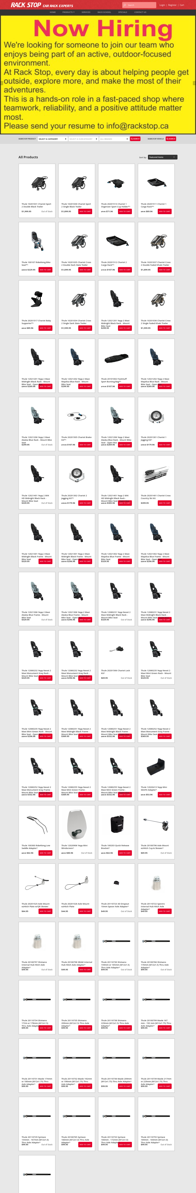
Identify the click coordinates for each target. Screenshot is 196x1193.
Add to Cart (85, 122)
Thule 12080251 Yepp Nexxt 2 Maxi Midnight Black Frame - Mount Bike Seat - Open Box (116, 642)
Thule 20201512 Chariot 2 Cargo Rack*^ (114, 174)
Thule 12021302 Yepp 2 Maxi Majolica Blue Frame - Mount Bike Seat (115, 467)
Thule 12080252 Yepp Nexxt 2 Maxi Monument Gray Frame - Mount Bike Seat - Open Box (36, 700)
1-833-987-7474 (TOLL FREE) (30, 1167)
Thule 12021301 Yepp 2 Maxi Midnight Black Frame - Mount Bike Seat (37, 467)
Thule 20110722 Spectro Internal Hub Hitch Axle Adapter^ (153, 817)
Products (68, 12)
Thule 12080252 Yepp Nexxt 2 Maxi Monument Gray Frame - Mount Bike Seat (156, 642)
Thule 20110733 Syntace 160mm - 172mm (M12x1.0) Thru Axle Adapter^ (114, 1050)
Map (20, 1175)
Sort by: (143, 67)
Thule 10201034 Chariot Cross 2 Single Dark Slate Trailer (76, 232)
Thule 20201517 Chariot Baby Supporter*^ (36, 232)
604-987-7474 (24, 1164)
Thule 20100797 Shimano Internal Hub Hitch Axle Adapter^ (34, 875)
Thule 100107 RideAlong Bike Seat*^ (36, 174)
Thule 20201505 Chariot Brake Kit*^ (76, 349)
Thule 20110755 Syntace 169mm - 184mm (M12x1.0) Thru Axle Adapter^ (154, 1050)
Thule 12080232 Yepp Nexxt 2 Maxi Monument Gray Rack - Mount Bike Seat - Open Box (76, 583)
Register (172, 5)
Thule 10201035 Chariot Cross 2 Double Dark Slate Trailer (76, 174)
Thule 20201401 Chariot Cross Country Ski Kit (156, 407)
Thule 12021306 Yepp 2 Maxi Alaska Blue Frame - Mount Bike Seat (36, 525)
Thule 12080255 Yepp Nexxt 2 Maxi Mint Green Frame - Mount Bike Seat (76, 700)
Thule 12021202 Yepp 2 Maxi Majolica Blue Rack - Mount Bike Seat (75, 292)
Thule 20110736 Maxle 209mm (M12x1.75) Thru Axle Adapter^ (116, 990)
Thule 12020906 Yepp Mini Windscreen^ (74, 757)
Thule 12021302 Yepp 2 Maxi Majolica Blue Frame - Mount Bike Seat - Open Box (155, 467)
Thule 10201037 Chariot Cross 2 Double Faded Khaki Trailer (156, 174)
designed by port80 (170, 1189)
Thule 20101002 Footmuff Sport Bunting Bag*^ (114, 290)
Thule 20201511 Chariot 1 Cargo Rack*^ (153, 115)
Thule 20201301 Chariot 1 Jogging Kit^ (153, 349)
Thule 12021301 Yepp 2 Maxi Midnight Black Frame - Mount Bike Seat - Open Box (76, 467)
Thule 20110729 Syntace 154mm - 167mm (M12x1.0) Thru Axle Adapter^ (35, 1050)
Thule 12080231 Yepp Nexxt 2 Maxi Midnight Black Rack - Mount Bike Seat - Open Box (155, 525)
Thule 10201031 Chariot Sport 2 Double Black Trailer (36, 115)
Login (162, 5)
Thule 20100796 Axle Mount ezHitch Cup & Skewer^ (155, 757)
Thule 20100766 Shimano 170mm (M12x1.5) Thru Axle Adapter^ (155, 875)
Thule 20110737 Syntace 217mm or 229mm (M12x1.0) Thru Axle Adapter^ (36, 1108)
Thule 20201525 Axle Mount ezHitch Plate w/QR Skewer (36, 815)
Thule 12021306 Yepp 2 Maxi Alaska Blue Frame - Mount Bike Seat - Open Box (75, 525)
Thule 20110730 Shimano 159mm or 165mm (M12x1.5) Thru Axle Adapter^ (115, 875)
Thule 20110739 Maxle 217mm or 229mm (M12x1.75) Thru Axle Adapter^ (156, 992)
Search (135, 49)
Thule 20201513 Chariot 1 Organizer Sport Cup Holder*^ (115, 115)
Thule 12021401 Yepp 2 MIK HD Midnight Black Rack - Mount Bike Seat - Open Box (115, 408)
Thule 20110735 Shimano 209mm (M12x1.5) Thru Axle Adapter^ (75, 933)
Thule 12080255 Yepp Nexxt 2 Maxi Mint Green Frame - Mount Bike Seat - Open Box (116, 700)
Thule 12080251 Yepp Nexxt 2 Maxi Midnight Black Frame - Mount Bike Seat (76, 642)
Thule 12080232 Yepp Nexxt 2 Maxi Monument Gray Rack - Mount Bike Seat (36, 583)
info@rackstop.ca (27, 1171)
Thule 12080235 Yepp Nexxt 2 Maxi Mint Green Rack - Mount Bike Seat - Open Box (37, 642)
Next (194, 29)
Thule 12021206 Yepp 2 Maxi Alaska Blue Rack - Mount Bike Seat (37, 350)
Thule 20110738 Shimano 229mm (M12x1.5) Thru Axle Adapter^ (115, 933)
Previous (2, 29)
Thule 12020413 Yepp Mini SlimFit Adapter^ (154, 698)
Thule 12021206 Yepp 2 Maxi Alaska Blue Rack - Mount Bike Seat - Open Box (116, 350)
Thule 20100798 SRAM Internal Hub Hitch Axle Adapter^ (76, 873)
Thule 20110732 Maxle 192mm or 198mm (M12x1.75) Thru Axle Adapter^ (76, 992)
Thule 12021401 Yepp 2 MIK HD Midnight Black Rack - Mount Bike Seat (35, 408)
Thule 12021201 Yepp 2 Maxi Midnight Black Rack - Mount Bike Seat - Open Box (36, 292)
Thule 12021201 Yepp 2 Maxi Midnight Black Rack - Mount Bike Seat (115, 233)
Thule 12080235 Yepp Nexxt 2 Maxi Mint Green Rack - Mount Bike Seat (156, 583)
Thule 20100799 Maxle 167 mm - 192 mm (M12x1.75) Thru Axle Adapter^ (156, 933)
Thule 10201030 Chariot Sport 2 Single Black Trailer (76, 115)
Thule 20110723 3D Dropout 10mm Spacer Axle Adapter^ (115, 815)
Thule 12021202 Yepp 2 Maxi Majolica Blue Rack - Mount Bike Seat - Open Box (155, 292)
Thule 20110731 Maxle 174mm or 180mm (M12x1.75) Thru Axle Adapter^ (37, 992)
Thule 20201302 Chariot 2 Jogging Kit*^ (74, 407)
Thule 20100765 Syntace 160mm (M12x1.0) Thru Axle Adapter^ (75, 1050)
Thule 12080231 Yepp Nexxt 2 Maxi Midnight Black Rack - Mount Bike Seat (116, 525)
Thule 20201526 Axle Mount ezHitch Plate (75, 815)
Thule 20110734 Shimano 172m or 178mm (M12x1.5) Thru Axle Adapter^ (35, 933)
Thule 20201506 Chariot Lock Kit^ (115, 582)
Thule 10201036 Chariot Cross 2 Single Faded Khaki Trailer (156, 232)
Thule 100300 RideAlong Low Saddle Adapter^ (36, 757)
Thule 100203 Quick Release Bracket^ (115, 757)
